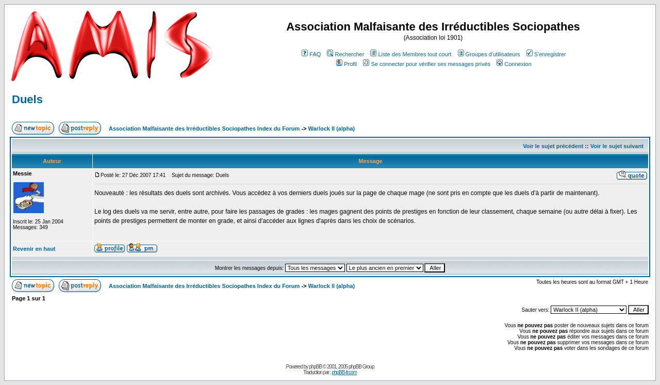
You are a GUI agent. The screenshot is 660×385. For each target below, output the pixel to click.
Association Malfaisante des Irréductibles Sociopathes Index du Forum (204, 128)
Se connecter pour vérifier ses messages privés (426, 64)
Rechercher (345, 54)
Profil (346, 64)
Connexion (514, 64)
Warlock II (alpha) (331, 128)
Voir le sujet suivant (617, 146)
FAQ (311, 54)
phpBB (315, 367)
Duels (27, 99)
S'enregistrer (546, 54)
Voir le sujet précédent (553, 146)
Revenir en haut (34, 249)
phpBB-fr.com (344, 372)
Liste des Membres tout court (410, 54)
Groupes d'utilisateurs (489, 54)
